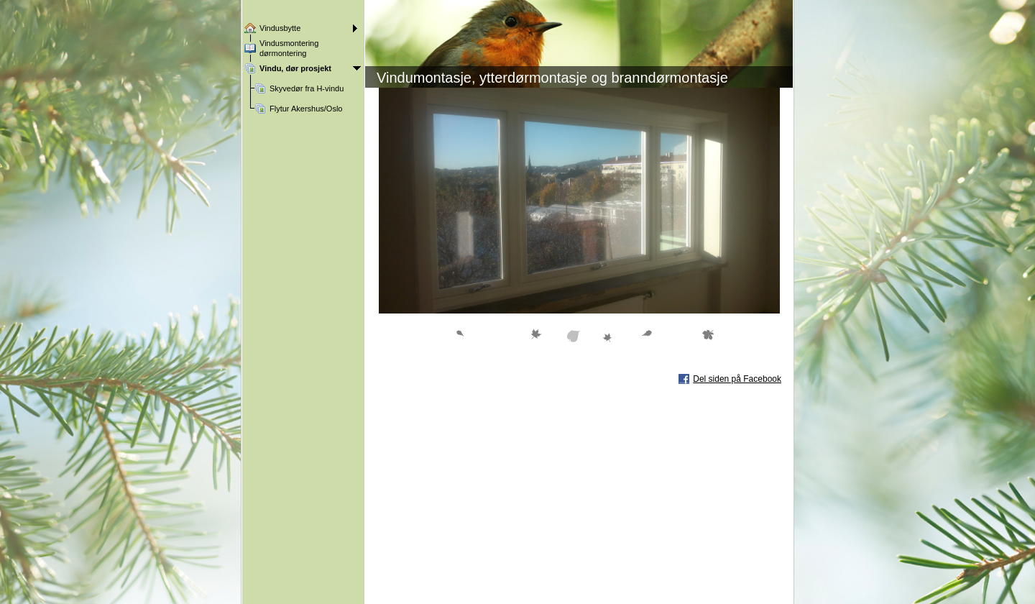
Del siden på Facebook (737, 379)
